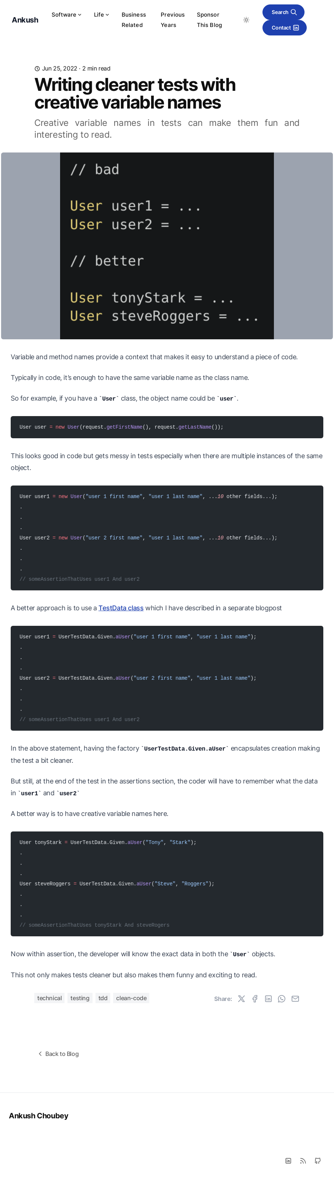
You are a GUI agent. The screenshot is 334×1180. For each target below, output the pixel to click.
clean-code (131, 998)
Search (285, 12)
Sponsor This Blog (209, 19)
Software (67, 14)
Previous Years (173, 19)
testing (79, 998)
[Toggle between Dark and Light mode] (246, 20)
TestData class (120, 608)
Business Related (134, 19)
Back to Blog (57, 1053)
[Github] (317, 1160)
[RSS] (303, 1160)
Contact (285, 27)
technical (49, 998)
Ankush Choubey (38, 1115)
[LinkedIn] (288, 1160)
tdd (103, 998)
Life (102, 14)
